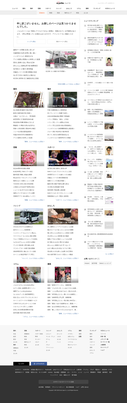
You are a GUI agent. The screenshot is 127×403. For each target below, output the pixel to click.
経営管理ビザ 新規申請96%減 (23, 119)
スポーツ (48, 8)
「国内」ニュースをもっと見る (33, 141)
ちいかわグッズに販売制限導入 (23, 294)
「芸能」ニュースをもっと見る (33, 200)
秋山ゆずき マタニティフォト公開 (24, 178)
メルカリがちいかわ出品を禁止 (23, 285)
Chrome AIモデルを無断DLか (23, 227)
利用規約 (47, 387)
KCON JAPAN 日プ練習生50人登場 (25, 78)
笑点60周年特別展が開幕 (21, 168)
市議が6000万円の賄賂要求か (23, 134)
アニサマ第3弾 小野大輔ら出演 (23, 245)
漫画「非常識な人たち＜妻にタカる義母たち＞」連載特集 (62, 294)
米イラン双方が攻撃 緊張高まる (58, 134)
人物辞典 (103, 344)
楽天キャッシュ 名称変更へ (22, 230)
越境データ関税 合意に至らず (24, 50)
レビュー (48, 334)
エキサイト (111, 3)
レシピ (80, 372)
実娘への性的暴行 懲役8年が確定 (24, 128)
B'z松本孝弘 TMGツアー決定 (23, 171)
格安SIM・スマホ (107, 369)
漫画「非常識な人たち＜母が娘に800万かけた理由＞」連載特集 (62, 300)
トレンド (58, 8)
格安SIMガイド (19, 372)
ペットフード (54, 375)
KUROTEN (26, 369)
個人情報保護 (70, 387)
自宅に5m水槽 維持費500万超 (23, 310)
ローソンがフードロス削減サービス (25, 300)
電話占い (97, 369)
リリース (103, 334)
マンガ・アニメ (50, 336)
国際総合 (15, 348)
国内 (24, 8)
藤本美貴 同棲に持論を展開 (22, 174)
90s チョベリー (72, 344)
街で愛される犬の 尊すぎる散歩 (58, 242)
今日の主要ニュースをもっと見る (69, 84)
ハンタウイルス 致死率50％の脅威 (59, 138)
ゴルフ (37, 342)
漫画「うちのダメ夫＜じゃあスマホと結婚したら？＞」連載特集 (62, 288)
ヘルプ (102, 350)
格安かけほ (34, 372)
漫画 (87, 8)
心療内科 (79, 369)
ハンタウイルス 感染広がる (23, 56)
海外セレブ (67, 13)
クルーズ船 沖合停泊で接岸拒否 (58, 131)
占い (68, 372)
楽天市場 (94, 263)
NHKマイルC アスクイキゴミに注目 (59, 171)
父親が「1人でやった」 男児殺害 (24, 116)
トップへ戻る (31, 41)
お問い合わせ (85, 387)
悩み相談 (56, 372)
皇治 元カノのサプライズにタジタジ (25, 297)
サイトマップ (104, 347)
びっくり (59, 334)
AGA (60, 375)
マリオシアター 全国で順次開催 (24, 248)
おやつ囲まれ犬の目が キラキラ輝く (59, 248)
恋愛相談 (63, 372)
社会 (14, 334)
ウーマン (74, 372)
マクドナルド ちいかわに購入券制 (24, 236)
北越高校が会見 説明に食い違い (24, 53)
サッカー (37, 339)
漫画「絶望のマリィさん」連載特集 (59, 285)
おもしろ (69, 8)
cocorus (50, 372)
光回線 (27, 372)
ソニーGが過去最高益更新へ (22, 131)
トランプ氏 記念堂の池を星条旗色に (59, 125)
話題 (80, 336)
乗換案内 (92, 372)
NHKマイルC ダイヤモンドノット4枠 (59, 193)
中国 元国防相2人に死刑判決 (57, 110)
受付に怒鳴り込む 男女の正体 (24, 62)
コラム (79, 8)
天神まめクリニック (69, 369)
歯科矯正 (105, 372)
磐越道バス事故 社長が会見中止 (24, 125)
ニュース (15, 8)
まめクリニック (57, 369)
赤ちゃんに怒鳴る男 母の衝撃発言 (25, 66)
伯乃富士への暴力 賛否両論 (23, 69)
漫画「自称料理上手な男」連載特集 (59, 297)
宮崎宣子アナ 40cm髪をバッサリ (24, 196)
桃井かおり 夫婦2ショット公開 (23, 181)
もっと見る (109, 254)
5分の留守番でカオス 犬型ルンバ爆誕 (60, 254)
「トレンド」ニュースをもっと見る (32, 258)
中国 (14, 350)
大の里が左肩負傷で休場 (55, 187)
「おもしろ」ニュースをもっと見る (66, 258)
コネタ (59, 336)
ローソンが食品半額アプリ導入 (23, 254)
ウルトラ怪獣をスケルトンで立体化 (25, 239)
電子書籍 (74, 375)
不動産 (99, 372)
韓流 (77, 13)
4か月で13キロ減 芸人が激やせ (24, 75)
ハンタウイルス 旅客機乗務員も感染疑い (61, 128)
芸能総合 (42, 13)
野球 (36, 336)
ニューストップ (102, 3)
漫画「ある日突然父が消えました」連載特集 (62, 306)
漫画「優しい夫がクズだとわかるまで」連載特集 (62, 310)
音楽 (58, 13)
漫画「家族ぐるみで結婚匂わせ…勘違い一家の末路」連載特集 (62, 303)
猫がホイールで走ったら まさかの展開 (60, 230)
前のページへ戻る (62, 41)
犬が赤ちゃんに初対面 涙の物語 (58, 236)
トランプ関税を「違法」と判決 (57, 119)
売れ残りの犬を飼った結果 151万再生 (60, 251)
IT (46, 342)
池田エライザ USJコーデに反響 (24, 193)
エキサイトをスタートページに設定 (63, 382)
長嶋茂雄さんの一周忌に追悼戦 (57, 196)
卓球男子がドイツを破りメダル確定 (59, 174)
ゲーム (48, 339)
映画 (50, 13)
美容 (110, 372)
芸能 (39, 8)
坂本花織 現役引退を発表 (21, 313)
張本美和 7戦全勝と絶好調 (56, 190)
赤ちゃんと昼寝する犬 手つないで (58, 245)
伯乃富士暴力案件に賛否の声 (57, 168)
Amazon (87, 263)
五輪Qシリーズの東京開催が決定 (25, 72)
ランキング (96, 8)
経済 (14, 336)
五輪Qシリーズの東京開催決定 (57, 178)
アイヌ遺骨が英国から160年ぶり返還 (26, 59)
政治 (14, 339)
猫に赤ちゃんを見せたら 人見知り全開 (60, 233)
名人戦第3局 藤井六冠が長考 (23, 110)
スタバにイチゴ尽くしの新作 (23, 306)
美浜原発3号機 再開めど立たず (23, 122)
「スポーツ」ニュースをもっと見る (66, 200)
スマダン (70, 334)
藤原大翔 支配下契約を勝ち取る (58, 184)
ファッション (50, 347)
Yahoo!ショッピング (105, 263)
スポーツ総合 (39, 334)
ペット (59, 342)
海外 (31, 8)
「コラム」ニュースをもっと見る (33, 316)
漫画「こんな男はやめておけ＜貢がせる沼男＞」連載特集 (62, 291)
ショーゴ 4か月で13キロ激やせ (23, 190)
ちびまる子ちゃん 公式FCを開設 (24, 242)
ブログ (92, 369)
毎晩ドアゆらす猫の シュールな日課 (59, 239)
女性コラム (71, 336)
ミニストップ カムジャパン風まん (24, 233)
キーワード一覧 (105, 342)
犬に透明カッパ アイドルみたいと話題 (60, 227)
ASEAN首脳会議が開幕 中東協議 (58, 116)
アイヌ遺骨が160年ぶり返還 (22, 138)
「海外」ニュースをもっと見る (68, 141)
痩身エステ (67, 375)
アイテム (85, 369)
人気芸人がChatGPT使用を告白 (24, 187)
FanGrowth (48, 369)
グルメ (48, 344)
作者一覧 (103, 336)
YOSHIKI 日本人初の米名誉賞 (23, 184)
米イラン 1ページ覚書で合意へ (57, 113)
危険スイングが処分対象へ (56, 181)
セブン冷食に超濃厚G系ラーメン (24, 288)
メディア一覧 (104, 339)
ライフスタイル (72, 339)
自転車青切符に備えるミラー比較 (24, 251)
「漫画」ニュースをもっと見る (68, 313)
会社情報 (41, 387)
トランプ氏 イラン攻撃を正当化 (58, 122)
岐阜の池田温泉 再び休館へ (22, 113)
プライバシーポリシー (58, 387)
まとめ (86, 13)
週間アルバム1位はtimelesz (22, 291)
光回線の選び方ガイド (37, 369)
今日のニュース (110, 8)
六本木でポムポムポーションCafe (24, 303)
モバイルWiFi (42, 372)
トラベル (70, 342)
